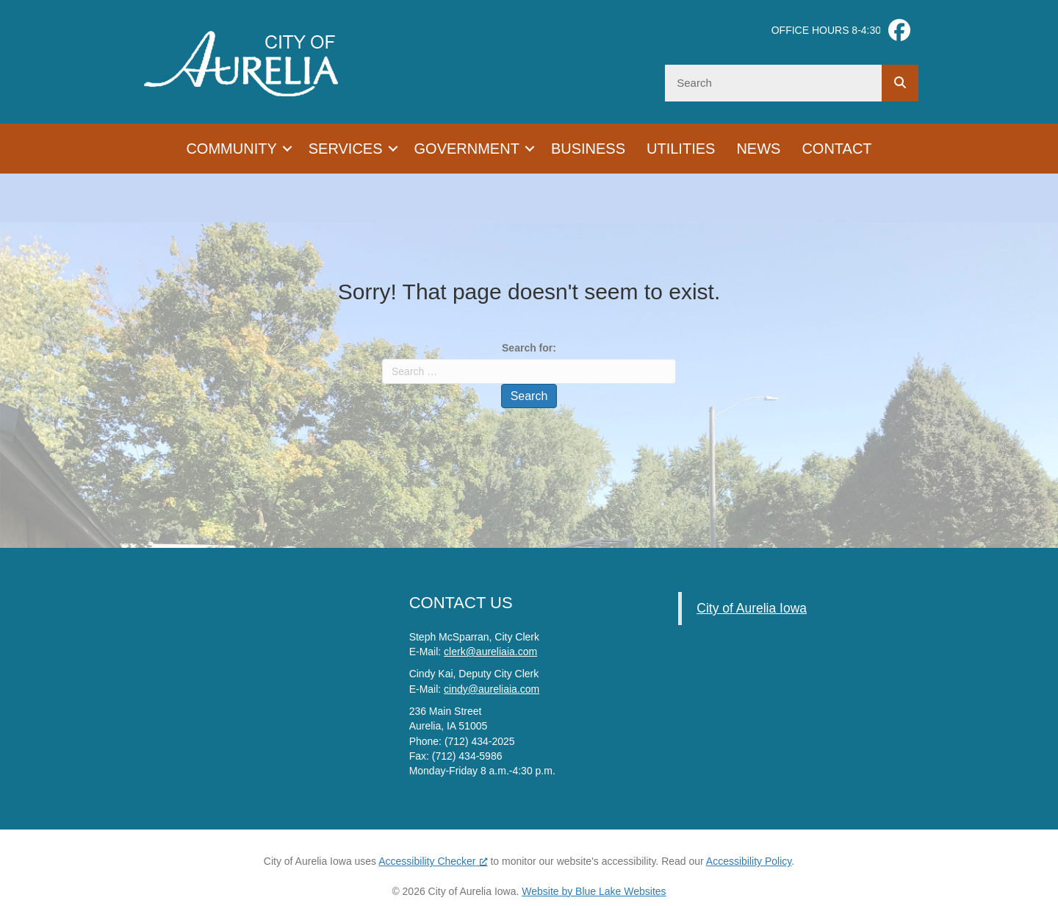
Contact (836, 148)
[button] (287, 148)
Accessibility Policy (748, 861)
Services (346, 148)
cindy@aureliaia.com (491, 689)
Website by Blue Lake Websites (594, 891)
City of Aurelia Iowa (752, 608)
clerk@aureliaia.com (490, 651)
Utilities (681, 148)
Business (588, 148)
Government (466, 148)
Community (231, 148)
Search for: (529, 348)
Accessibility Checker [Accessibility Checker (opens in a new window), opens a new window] (432, 861)
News (758, 148)
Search (529, 396)
